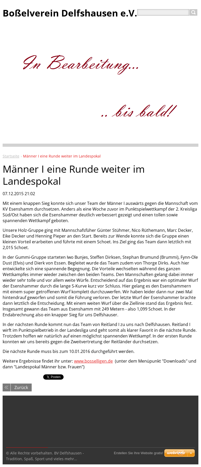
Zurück (21, 387)
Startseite (11, 156)
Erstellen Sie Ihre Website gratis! (138, 453)
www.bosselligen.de (93, 361)
